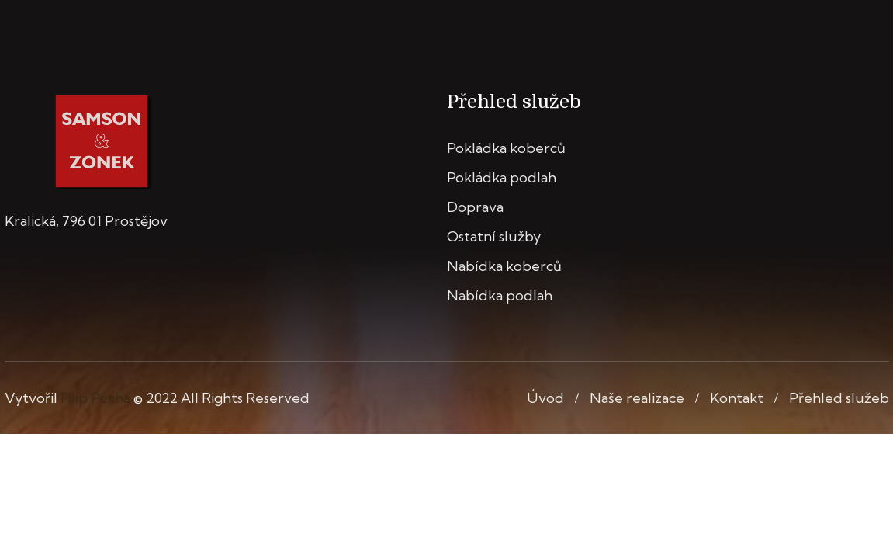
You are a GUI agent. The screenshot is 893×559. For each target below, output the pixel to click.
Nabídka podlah (499, 295)
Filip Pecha (95, 398)
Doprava (475, 207)
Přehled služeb (839, 398)
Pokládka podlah (501, 177)
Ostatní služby (494, 236)
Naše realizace (637, 398)
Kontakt (736, 398)
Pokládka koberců (506, 148)
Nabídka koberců (504, 266)
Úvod (545, 398)
